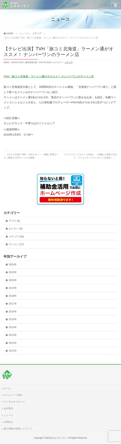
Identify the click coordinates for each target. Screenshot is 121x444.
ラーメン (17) (16, 244)
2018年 (13, 296)
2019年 (13, 288)
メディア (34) (16, 236)
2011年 (13, 350)
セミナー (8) (16, 228)
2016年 (13, 311)
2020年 (13, 280)
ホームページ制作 (13, 395)
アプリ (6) (14, 221)
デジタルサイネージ (14, 402)
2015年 (13, 319)
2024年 (13, 264)
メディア (69, 62)
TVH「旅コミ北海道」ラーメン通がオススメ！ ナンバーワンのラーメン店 (49, 76)
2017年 (13, 303)
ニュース (8, 415)
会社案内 (8, 408)
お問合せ (8, 422)
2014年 (13, 327)
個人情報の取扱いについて (18, 428)
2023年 (13, 272)
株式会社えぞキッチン (56, 438)
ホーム (7, 388)
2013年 (13, 335)
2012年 (13, 343)
